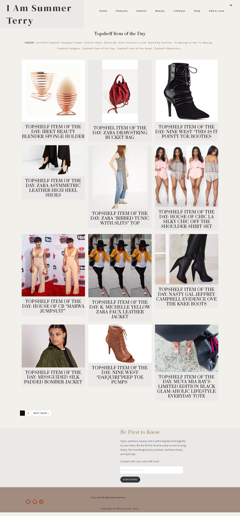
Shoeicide (110, 45)
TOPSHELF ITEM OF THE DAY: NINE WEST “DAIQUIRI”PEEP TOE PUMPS (120, 377)
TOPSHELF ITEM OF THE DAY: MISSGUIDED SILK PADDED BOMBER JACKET (53, 379)
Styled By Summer (160, 45)
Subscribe (130, 483)
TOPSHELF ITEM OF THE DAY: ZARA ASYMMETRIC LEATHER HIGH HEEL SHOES (53, 190)
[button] (228, 4)
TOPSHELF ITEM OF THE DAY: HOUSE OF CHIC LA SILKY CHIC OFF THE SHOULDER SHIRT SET (186, 222)
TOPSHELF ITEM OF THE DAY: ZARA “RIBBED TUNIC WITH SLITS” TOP (119, 220)
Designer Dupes (71, 45)
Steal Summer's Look (132, 45)
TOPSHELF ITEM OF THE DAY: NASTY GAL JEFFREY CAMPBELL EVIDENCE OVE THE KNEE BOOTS (186, 299)
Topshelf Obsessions (167, 51)
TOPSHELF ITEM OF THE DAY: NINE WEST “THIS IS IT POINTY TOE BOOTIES (186, 134)
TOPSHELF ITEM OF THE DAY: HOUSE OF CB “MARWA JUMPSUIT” (53, 308)
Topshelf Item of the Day (98, 51)
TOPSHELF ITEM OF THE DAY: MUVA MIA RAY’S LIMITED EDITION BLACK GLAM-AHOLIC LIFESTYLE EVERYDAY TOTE (186, 389)
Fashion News (93, 45)
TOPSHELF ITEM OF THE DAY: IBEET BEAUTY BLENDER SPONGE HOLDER (53, 134)
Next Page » (41, 415)
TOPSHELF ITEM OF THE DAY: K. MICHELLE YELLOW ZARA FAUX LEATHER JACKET (119, 312)
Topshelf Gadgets (68, 51)
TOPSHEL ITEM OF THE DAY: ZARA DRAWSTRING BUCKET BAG (120, 135)
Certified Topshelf (48, 45)
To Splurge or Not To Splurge (193, 45)
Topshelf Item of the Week (134, 51)
